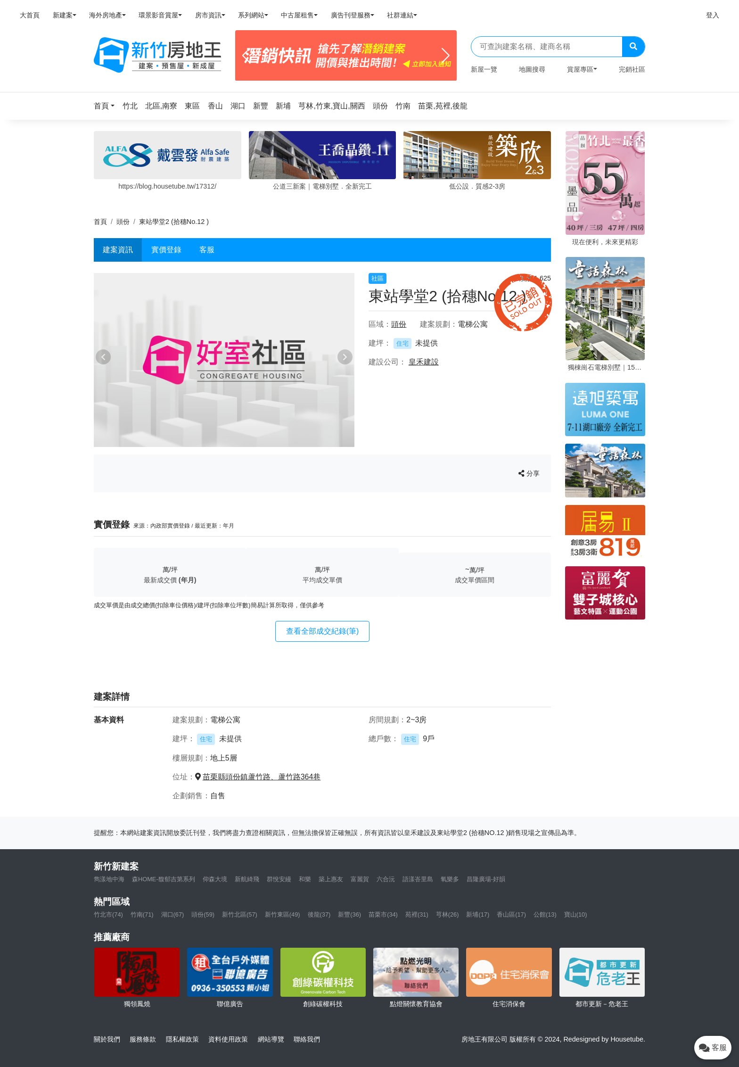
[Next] (445, 55)
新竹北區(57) (239, 914)
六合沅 (386, 879)
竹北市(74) (108, 914)
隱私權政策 (182, 1039)
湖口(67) (172, 914)
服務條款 (143, 1039)
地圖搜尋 (532, 69)
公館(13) (545, 914)
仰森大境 (215, 879)
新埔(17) (477, 914)
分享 (529, 473)
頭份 (123, 221)
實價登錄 (166, 250)
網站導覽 (271, 1039)
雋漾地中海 (109, 879)
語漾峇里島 (417, 879)
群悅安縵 (279, 879)
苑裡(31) (416, 914)
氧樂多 (450, 879)
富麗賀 (360, 879)
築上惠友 (331, 879)
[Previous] (246, 55)
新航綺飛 (247, 879)
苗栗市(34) (383, 914)
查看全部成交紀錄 (322, 631)
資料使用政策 (228, 1039)
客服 (206, 250)
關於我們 (107, 1039)
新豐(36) (349, 914)
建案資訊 (118, 250)
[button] (107, 106)
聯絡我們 (307, 1039)
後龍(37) (319, 914)
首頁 (100, 221)
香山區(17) (511, 914)
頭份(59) (202, 914)
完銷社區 (632, 69)
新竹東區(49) (282, 914)
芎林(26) (447, 914)
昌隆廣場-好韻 (486, 879)
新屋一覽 (484, 69)
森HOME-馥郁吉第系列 (163, 879)
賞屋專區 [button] (580, 69)
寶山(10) (575, 914)
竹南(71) (142, 914)
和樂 (305, 879)
